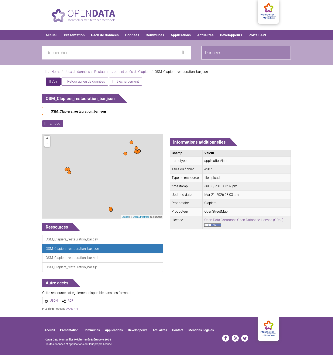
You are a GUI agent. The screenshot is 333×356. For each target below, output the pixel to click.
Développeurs (231, 36)
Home (56, 73)
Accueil (51, 36)
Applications (181, 36)
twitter (244, 339)
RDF (70, 301)
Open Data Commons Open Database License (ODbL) (244, 221)
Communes (155, 36)
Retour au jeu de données (85, 83)
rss (235, 339)
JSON (54, 301)
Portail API (257, 36)
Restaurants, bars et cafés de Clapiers (122, 73)
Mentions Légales (201, 331)
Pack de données (105, 36)
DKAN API (72, 309)
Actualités (205, 36)
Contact (177, 331)
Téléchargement (125, 83)
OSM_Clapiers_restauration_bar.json (78, 112)
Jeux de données (77, 73)
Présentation (74, 36)
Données (132, 36)
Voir (55, 83)
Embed (55, 125)
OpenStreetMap (141, 218)
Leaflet (125, 218)
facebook (225, 339)
